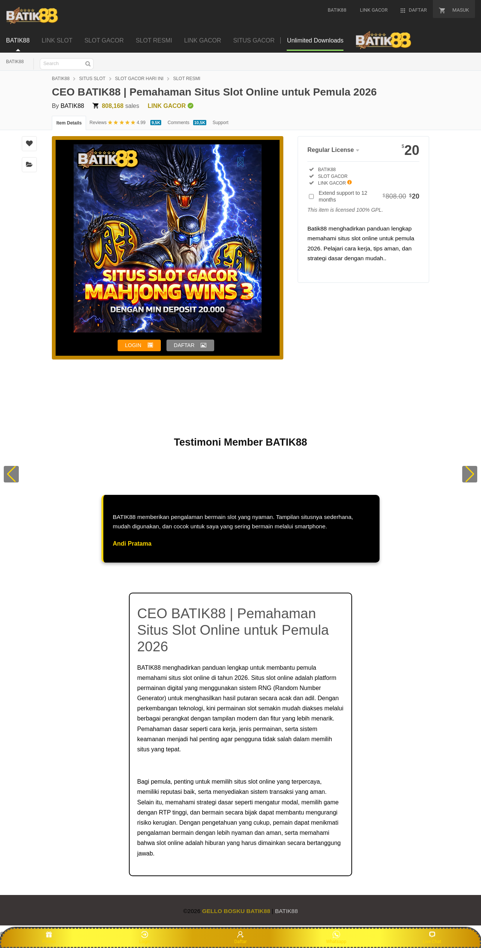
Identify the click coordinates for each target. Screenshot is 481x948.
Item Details (69, 123)
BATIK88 (15, 61)
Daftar (240, 937)
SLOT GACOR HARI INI (139, 78)
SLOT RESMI (186, 78)
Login (144, 937)
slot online (196, 678)
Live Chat (432, 937)
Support (220, 122)
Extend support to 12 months (369, 196)
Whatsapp (336, 937)
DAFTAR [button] (184, 345)
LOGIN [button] (133, 345)
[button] (11, 474)
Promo (49, 937)
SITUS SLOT (92, 78)
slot (252, 708)
